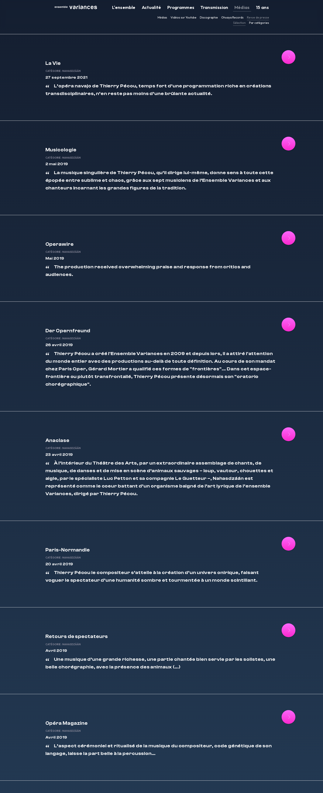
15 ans (265, 7)
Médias (249, 7)
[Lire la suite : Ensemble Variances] (274, 735)
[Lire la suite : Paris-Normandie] (274, 504)
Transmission (228, 7)
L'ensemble (157, 7)
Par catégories (259, 23)
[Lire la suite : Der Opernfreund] (274, 288)
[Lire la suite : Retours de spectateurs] (274, 581)
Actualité (178, 7)
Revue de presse (258, 17)
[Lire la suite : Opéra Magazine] (274, 658)
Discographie (209, 17)
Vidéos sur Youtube (183, 17)
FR (215, 784)
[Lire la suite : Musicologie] (274, 134)
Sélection (239, 23)
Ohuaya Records (232, 17)
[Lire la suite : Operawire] (274, 219)
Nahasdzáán (106, 57)
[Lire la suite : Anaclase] (274, 396)
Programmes (201, 7)
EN (219, 784)
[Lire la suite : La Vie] (274, 57)
